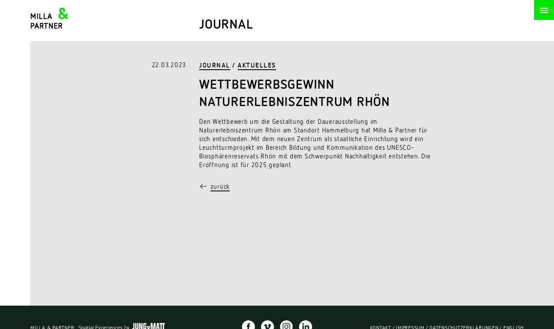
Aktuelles (257, 66)
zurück (220, 187)
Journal (214, 66)
